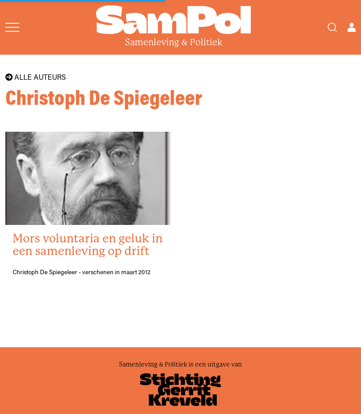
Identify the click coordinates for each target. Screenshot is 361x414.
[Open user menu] (352, 27)
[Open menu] (12, 27)
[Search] (332, 27)
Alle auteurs (35, 77)
